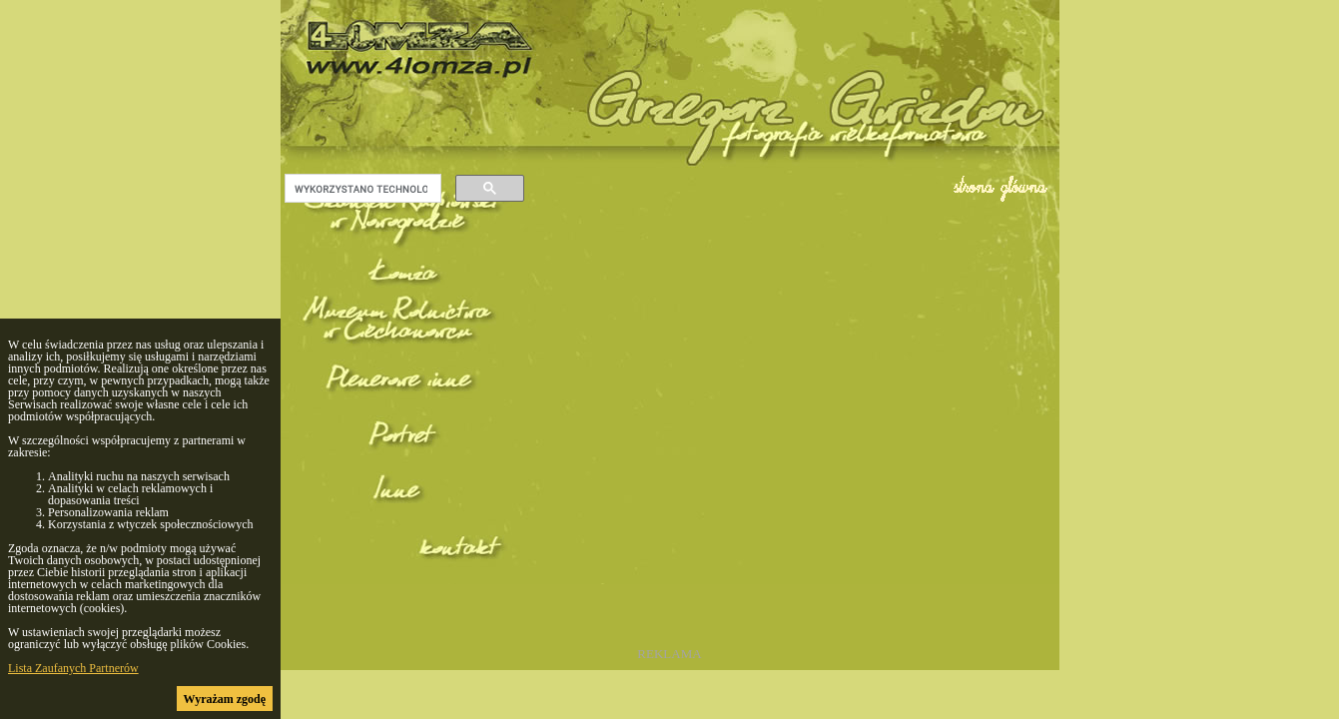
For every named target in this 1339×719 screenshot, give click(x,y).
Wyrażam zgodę (225, 699)
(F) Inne (404, 530)
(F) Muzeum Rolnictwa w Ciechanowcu (404, 354)
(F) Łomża (404, 295)
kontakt (404, 589)
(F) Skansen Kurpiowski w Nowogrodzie (404, 236)
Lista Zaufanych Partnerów (73, 668)
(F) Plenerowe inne (404, 412)
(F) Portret (404, 471)
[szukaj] (361, 189)
